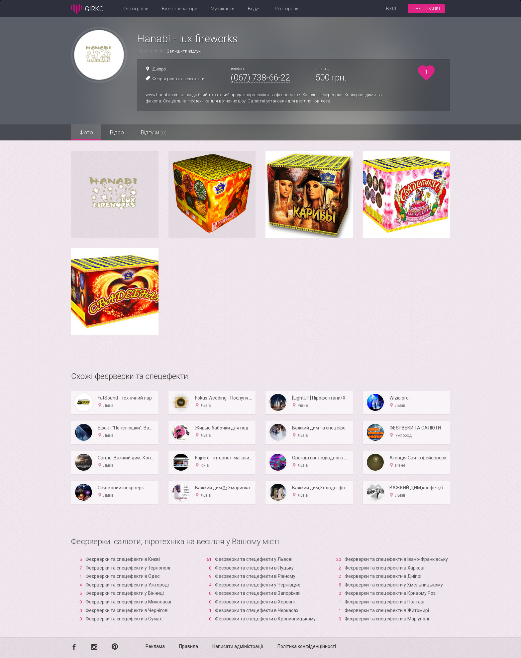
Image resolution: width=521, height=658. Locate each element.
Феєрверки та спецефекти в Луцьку (254, 568)
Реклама (155, 646)
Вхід (391, 8)
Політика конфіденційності (306, 646)
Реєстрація (426, 8)
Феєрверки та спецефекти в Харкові (384, 568)
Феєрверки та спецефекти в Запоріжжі (257, 593)
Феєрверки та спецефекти (178, 78)
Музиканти (223, 8)
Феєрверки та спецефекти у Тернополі (127, 568)
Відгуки (153, 132)
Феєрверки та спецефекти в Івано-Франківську (396, 559)
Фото (86, 132)
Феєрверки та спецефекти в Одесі (122, 576)
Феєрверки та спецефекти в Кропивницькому (265, 618)
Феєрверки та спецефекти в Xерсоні (255, 601)
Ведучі (254, 8)
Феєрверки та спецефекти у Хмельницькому (394, 584)
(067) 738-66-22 (260, 77)
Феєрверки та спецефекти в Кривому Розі (391, 593)
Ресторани (287, 8)
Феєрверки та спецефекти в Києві (122, 559)
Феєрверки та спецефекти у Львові (253, 559)
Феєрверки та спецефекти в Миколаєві (128, 601)
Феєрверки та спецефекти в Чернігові (126, 610)
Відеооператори (179, 8)
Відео (117, 132)
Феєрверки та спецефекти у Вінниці (124, 593)
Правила (188, 646)
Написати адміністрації (237, 646)
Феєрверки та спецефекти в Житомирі (387, 610)
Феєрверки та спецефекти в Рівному (255, 576)
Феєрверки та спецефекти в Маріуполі (387, 618)
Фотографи (136, 8)
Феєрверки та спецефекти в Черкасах (256, 610)
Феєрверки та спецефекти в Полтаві (384, 601)
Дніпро (159, 69)
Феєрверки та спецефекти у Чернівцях (257, 584)
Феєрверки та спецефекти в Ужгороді (127, 584)
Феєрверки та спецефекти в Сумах (123, 618)
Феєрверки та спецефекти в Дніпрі (383, 576)
